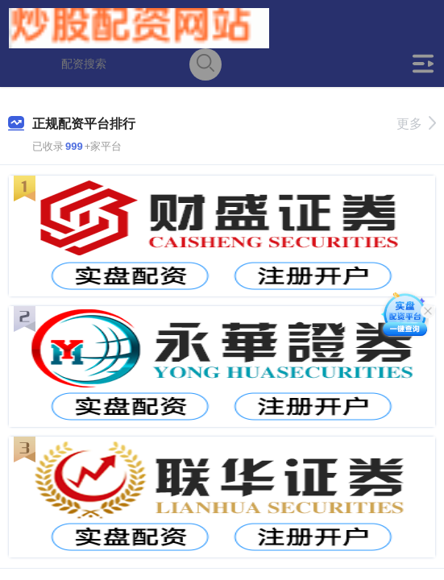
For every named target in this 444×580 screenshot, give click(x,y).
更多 (416, 123)
